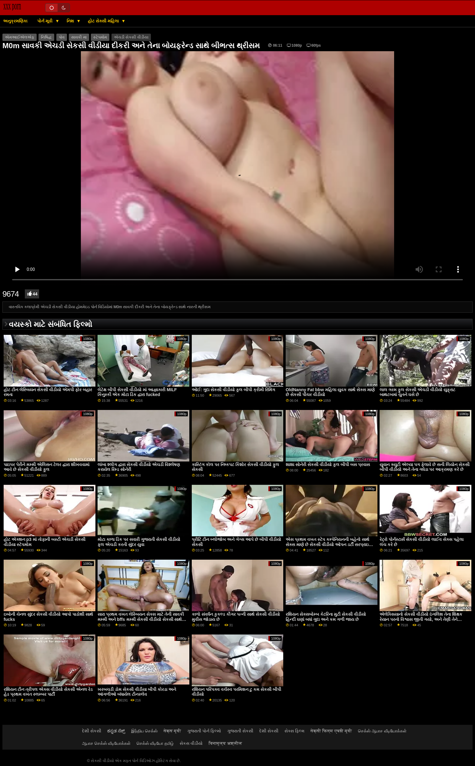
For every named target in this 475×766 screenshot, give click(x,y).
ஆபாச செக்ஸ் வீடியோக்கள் (106, 743)
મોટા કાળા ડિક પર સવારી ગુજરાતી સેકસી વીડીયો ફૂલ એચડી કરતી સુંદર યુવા (139, 542)
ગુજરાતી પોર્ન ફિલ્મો (204, 730)
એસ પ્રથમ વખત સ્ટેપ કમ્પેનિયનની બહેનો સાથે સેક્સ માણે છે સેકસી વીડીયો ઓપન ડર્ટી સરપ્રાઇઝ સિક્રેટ (329, 544)
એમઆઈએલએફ (19, 37)
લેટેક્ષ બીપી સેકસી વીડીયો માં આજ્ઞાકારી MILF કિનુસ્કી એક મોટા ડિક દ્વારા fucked (137, 392)
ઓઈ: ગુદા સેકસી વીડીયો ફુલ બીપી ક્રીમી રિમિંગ (233, 389)
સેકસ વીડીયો (191, 743)
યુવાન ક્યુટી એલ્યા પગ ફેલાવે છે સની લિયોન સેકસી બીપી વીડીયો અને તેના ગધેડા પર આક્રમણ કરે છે (425, 467)
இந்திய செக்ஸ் (144, 730)
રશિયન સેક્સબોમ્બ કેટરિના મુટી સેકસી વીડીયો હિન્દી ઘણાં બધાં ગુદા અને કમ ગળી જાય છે (326, 617)
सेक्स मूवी (172, 730)
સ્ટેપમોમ (100, 37)
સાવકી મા (78, 37)
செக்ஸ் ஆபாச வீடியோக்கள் (382, 730)
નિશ (71, 20)
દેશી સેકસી (91, 730)
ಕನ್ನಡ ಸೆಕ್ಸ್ (116, 730)
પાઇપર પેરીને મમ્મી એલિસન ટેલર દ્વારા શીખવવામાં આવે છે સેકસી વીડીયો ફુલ (46, 467)
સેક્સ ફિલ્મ (294, 730)
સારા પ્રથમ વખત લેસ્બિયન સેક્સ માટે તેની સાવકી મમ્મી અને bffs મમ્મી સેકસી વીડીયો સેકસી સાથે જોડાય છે (141, 619)
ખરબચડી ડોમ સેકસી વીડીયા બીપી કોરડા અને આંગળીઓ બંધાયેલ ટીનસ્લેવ (137, 692)
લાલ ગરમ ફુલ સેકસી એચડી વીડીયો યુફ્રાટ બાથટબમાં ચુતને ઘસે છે (417, 392)
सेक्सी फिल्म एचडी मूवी (331, 730)
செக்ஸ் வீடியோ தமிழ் (155, 743)
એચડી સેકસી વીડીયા (131, 37)
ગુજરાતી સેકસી (240, 730)
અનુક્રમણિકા (15, 20)
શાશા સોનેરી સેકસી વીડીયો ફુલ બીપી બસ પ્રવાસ (328, 464)
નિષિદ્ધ (46, 37)
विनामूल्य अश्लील (225, 743)
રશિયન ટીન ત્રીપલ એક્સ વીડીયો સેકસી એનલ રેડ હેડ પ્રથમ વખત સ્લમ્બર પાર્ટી (48, 692)
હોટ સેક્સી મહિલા (104, 20)
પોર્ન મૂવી (45, 20)
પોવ (62, 37)
